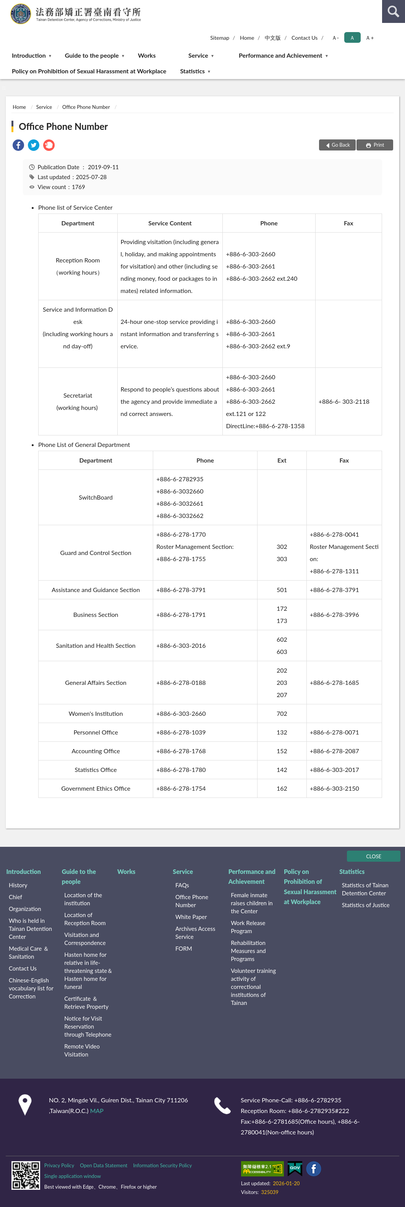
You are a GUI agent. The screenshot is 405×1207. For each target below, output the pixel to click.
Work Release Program (248, 926)
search (393, 11)
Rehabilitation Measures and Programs (248, 950)
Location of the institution (83, 898)
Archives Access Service (195, 932)
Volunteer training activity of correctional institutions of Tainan (253, 986)
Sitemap (219, 37)
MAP (97, 1110)
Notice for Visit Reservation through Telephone (87, 1026)
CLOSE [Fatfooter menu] (373, 856)
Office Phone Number (86, 107)
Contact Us (305, 37)
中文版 (273, 37)
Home (247, 37)
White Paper (191, 916)
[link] (18, 146)
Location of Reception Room (84, 918)
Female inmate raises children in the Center (251, 902)
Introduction (29, 55)
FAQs (182, 885)
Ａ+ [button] (369, 37)
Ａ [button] (352, 37)
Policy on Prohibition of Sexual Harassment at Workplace (89, 70)
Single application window (72, 1176)
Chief (15, 896)
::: (6, 6)
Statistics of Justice (366, 904)
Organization (25, 908)
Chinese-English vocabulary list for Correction (31, 988)
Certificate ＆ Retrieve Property (86, 1002)
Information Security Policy (162, 1165)
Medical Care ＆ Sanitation (29, 952)
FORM (183, 948)
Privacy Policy (59, 1165)
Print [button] (378, 145)
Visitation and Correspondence (84, 938)
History (18, 885)
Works (147, 55)
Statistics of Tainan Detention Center (365, 889)
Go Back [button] (341, 145)
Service (198, 55)
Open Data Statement (103, 1165)
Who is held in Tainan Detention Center (30, 928)
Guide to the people (92, 55)
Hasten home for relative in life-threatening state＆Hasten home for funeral (88, 970)
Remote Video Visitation (82, 1050)
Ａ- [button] (335, 37)
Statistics (192, 70)
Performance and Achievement (280, 55)
